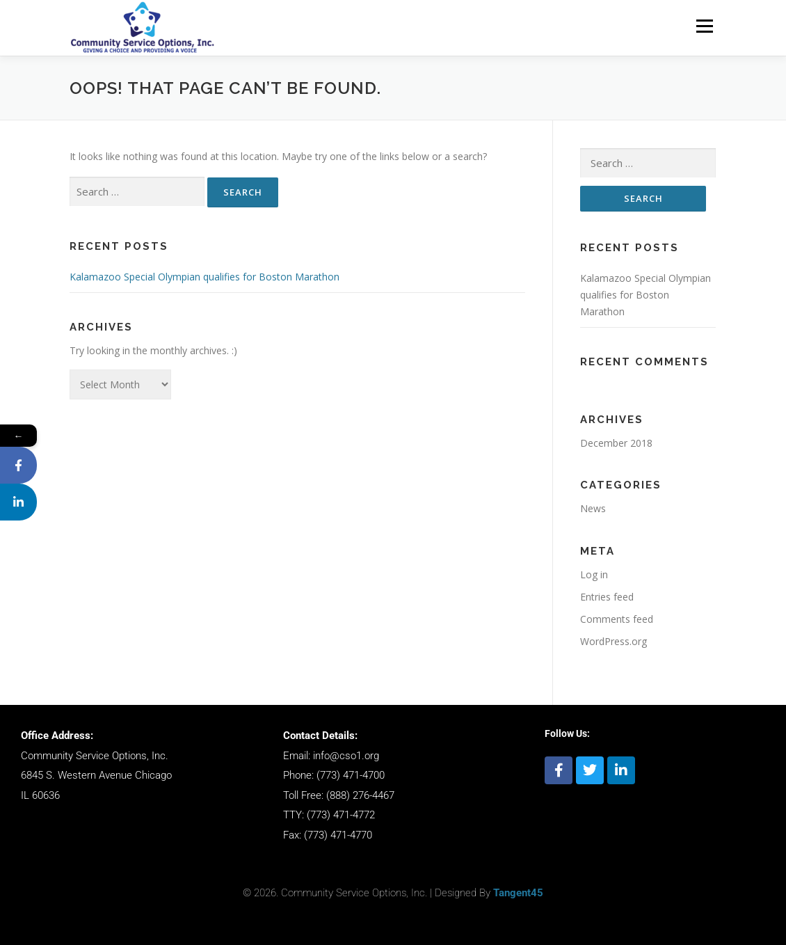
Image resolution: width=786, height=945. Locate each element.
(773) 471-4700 (350, 775)
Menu (704, 26)
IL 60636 (40, 795)
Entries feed (607, 596)
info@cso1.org (346, 755)
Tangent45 (518, 893)
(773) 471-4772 (341, 815)
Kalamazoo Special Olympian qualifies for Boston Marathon (204, 276)
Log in (594, 574)
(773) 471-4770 (338, 835)
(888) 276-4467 (360, 795)
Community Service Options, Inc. (94, 755)
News (593, 508)
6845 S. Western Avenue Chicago (96, 775)
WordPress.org (613, 641)
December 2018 (616, 443)
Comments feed (616, 619)
